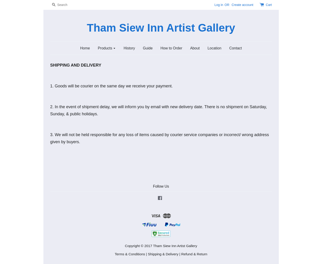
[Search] (64, 5)
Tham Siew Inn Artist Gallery (161, 28)
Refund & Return (194, 254)
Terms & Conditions (130, 254)
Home (85, 48)
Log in (218, 5)
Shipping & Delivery (163, 254)
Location (214, 48)
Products (107, 48)
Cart (269, 5)
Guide (148, 48)
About (195, 48)
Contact (235, 48)
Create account (242, 5)
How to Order (171, 48)
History (129, 48)
